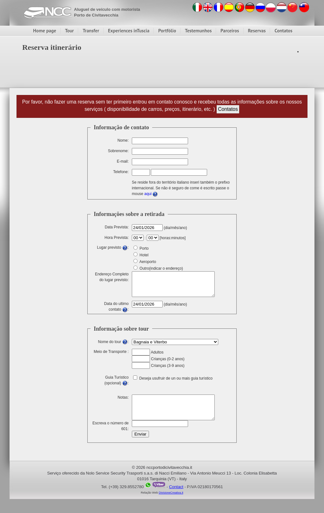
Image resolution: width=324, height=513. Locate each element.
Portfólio (167, 31)
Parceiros (229, 31)
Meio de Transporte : (111, 356)
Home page (44, 31)
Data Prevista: (117, 227)
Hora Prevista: (117, 237)
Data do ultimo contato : (116, 310)
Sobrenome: (118, 151)
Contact (176, 496)
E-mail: (123, 161)
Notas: (123, 402)
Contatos (283, 31)
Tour (69, 31)
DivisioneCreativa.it (171, 502)
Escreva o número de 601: (110, 434)
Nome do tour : (113, 346)
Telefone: (121, 172)
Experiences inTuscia (128, 31)
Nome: (123, 140)
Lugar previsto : (113, 247)
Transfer (91, 31)
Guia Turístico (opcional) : (117, 383)
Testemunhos (198, 31)
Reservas (257, 31)
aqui (151, 194)
